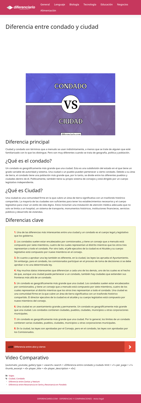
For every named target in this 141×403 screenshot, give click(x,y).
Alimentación (48, 10)
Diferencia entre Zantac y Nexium (24, 381)
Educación (107, 4)
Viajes (11, 375)
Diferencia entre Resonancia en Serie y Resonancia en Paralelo (38, 384)
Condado (20, 378)
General (45, 4)
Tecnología (89, 4)
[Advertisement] (70, 49)
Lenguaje (59, 4)
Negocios (122, 4)
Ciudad (12, 378)
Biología (74, 4)
